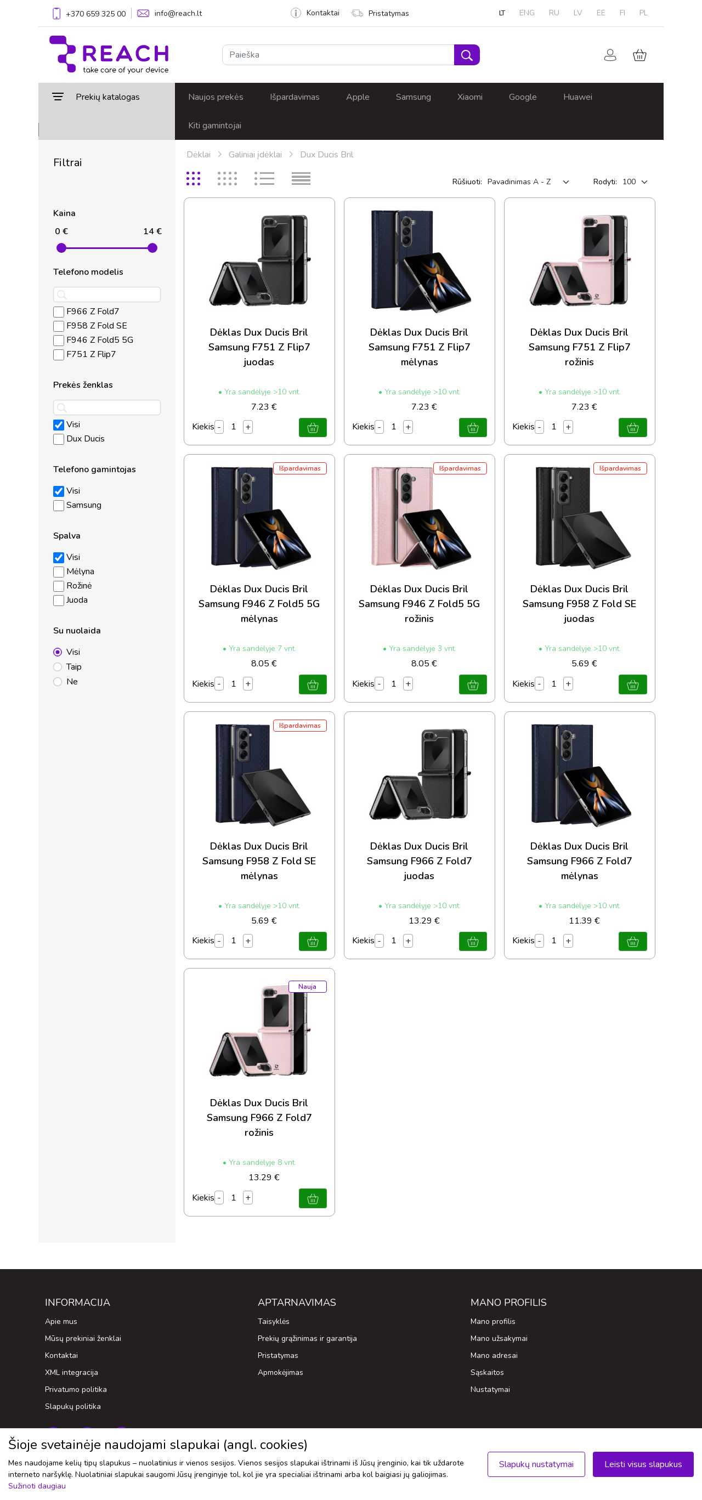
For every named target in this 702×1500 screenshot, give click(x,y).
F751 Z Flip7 (84, 354)
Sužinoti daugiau (37, 1486)
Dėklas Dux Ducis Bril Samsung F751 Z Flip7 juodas (259, 347)
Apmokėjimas (280, 1372)
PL (643, 13)
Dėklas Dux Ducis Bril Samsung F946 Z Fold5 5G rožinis (419, 603)
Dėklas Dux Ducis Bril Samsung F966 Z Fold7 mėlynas (579, 861)
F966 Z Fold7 (86, 311)
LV (578, 13)
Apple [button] (358, 97)
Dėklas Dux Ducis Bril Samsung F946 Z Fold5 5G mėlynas (259, 603)
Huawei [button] (577, 97)
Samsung (77, 505)
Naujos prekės (216, 97)
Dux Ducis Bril (326, 155)
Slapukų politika (73, 1406)
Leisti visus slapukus (643, 1464)
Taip (74, 667)
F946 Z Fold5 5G (93, 340)
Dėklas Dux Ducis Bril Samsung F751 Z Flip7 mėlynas (420, 347)
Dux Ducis (79, 439)
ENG (527, 13)
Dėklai (198, 155)
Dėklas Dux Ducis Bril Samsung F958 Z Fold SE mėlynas (259, 861)
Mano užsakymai (499, 1338)
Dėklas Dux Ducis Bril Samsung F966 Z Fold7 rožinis (259, 1117)
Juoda (70, 600)
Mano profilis (493, 1321)
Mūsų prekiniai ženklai (83, 1338)
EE (601, 13)
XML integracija (71, 1372)
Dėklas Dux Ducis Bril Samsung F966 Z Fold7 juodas (419, 861)
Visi (66, 424)
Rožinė (72, 586)
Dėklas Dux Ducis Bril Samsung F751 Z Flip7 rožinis (580, 347)
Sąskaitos (487, 1372)
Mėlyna (73, 571)
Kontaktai (315, 13)
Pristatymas (379, 13)
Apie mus (61, 1321)
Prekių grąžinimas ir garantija (307, 1338)
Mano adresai (494, 1355)
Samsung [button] (413, 97)
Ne (72, 682)
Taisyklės (274, 1321)
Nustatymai (490, 1389)
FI (622, 13)
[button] (106, 97)
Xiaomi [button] (470, 97)
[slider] (61, 248)
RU (554, 13)
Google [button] (523, 97)
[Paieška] (338, 54)
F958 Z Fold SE (90, 326)
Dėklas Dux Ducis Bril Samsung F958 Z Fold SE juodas (579, 603)
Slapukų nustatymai (536, 1464)
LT (502, 13)
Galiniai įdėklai (255, 155)
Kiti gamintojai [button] (214, 126)
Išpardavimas (295, 97)
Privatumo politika (76, 1389)
